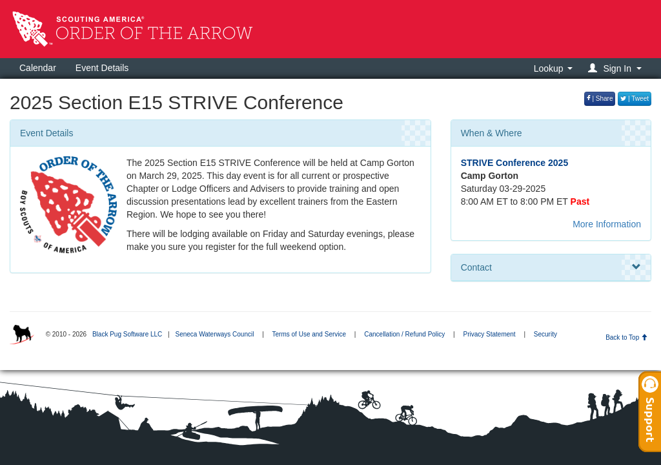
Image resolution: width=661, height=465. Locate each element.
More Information (607, 224)
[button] (616, 68)
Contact (551, 267)
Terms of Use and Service (309, 334)
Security (545, 334)
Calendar (37, 68)
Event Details (102, 68)
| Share (600, 98)
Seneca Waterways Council (214, 334)
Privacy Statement (489, 334)
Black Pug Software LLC (127, 334)
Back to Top (626, 337)
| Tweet (634, 98)
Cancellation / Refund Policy (404, 334)
